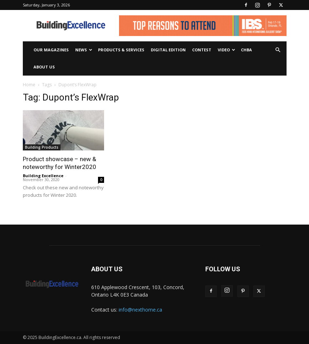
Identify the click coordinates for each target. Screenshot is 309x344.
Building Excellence (43, 175)
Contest (201, 49)
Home (29, 85)
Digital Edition (168, 49)
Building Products (41, 147)
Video (226, 49)
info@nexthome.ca (140, 309)
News (83, 49)
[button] (278, 50)
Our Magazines (51, 49)
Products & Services (121, 49)
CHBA (246, 49)
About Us (44, 67)
